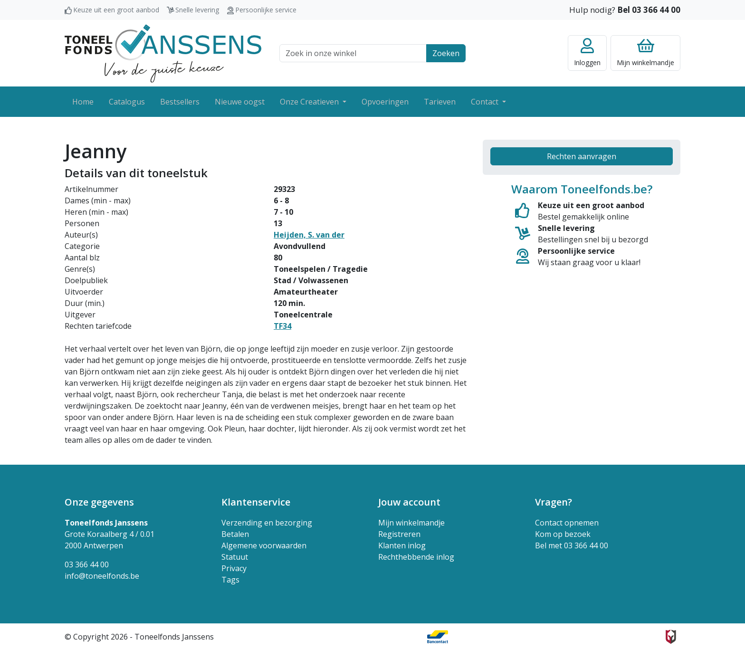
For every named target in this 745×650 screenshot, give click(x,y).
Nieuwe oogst (240, 101)
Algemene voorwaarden (263, 545)
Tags (230, 579)
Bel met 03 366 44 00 (571, 545)
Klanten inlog (402, 545)
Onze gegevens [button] (99, 502)
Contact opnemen (567, 522)
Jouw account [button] (409, 502)
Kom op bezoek (563, 534)
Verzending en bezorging (266, 522)
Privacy (234, 568)
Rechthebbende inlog (416, 557)
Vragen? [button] (553, 502)
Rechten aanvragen (581, 156)
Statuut (234, 557)
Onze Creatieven (310, 101)
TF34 (282, 326)
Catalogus (127, 101)
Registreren (399, 534)
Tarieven (440, 101)
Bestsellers (180, 101)
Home (83, 101)
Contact (485, 101)
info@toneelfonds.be (102, 576)
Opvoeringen (385, 101)
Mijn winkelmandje (411, 522)
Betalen (235, 534)
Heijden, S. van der (309, 234)
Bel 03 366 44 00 (648, 9)
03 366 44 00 (87, 564)
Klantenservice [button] (255, 502)
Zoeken (445, 53)
